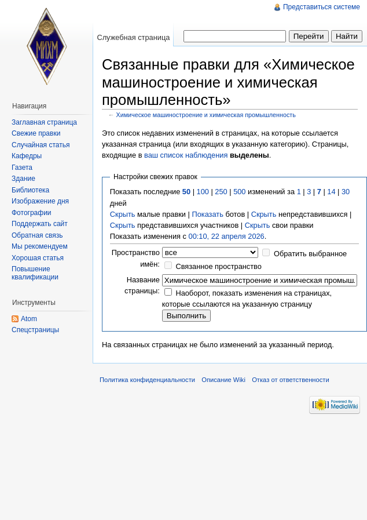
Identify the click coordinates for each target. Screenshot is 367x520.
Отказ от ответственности (290, 379)
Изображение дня (40, 201)
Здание (23, 178)
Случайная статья (40, 145)
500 (239, 191)
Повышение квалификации (35, 273)
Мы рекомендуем (40, 246)
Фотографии (32, 213)
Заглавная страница (44, 122)
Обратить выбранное (310, 253)
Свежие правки (36, 133)
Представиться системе (321, 7)
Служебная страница (133, 37)
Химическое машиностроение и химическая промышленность (206, 114)
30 (346, 191)
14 (331, 191)
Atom (29, 319)
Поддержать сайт (40, 224)
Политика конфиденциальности (147, 379)
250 (221, 191)
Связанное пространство (218, 266)
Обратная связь (37, 235)
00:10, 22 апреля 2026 (227, 236)
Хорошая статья (38, 258)
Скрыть (122, 214)
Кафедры (27, 156)
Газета (22, 167)
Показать (207, 214)
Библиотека (30, 190)
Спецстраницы (35, 330)
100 (203, 191)
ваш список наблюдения (185, 155)
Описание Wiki (223, 379)
